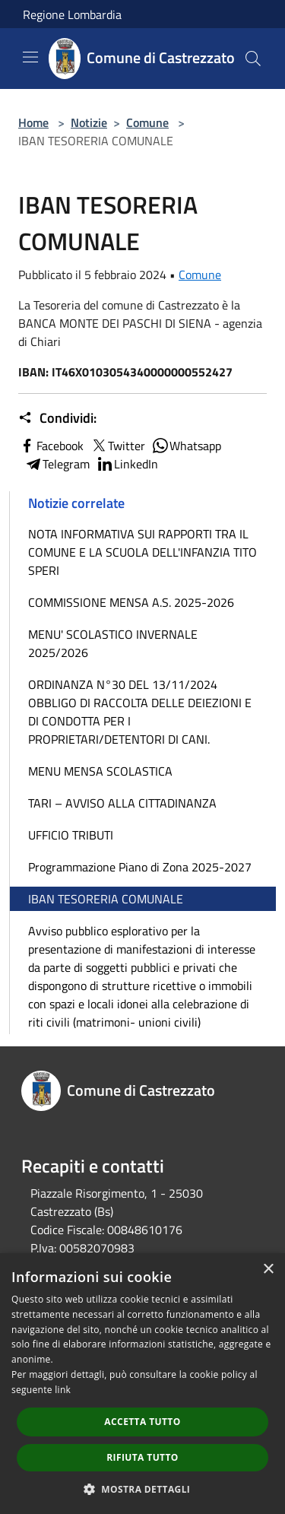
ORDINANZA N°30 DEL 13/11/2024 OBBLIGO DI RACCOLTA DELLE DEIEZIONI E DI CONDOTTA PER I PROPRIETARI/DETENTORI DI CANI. (140, 711)
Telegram (57, 464)
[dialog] (142, 1383)
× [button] (268, 1269)
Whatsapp (186, 445)
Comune (147, 122)
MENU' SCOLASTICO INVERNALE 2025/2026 (113, 643)
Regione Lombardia (72, 14)
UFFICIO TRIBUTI (70, 835)
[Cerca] (253, 58)
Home (33, 122)
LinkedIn (127, 464)
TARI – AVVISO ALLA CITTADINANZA (122, 803)
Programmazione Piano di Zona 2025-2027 (140, 867)
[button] (143, 1489)
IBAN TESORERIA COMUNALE (105, 899)
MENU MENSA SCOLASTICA (100, 771)
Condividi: (57, 418)
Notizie (89, 122)
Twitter (117, 445)
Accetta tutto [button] (142, 1421)
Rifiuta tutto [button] (142, 1457)
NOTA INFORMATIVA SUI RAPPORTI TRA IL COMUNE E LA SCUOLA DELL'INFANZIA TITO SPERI (142, 552)
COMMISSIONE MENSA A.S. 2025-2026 (131, 602)
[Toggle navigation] (30, 57)
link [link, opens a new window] (63, 1389)
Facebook (51, 445)
